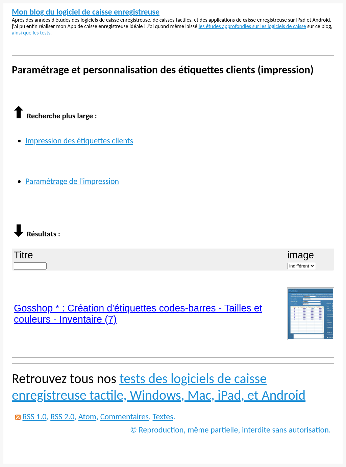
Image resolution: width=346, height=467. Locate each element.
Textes (163, 416)
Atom (87, 416)
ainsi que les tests (31, 32)
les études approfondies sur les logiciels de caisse (252, 26)
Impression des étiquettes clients (79, 140)
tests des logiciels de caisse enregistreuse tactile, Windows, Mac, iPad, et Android (158, 386)
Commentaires (124, 416)
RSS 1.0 (34, 416)
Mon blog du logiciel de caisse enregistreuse (85, 12)
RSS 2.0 (62, 416)
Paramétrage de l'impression (72, 181)
